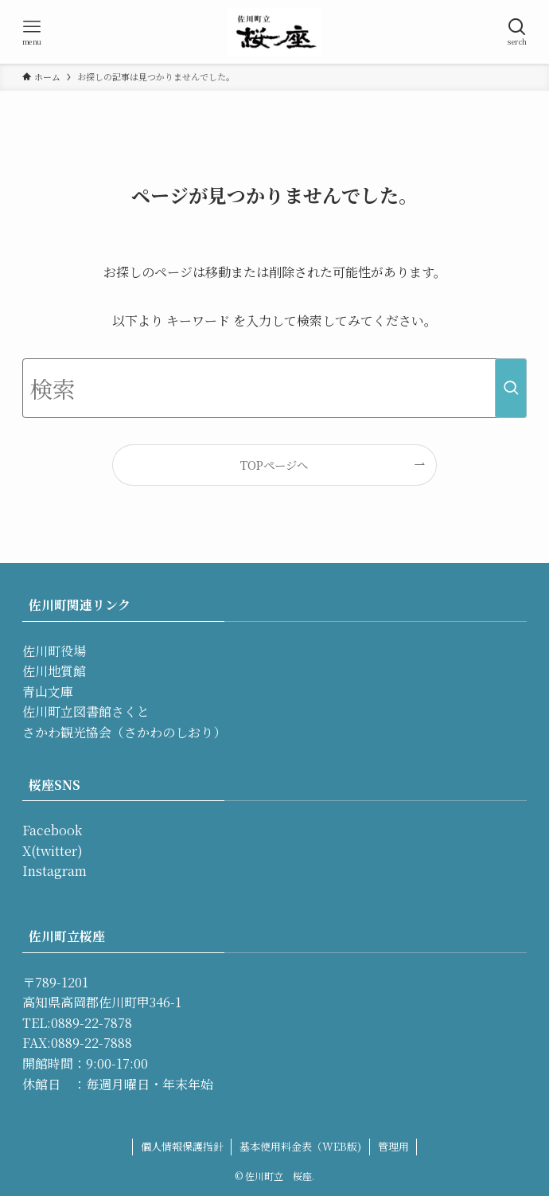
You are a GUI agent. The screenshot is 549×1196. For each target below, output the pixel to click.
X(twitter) (52, 851)
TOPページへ (274, 464)
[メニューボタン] (32, 32)
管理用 (393, 1146)
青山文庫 (47, 691)
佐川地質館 (54, 671)
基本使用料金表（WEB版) (300, 1146)
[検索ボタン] (517, 32)
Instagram (54, 871)
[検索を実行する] (511, 388)
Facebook (52, 830)
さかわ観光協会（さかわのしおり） (124, 732)
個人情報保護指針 (182, 1146)
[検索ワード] (275, 388)
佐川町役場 (54, 651)
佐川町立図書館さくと (86, 711)
